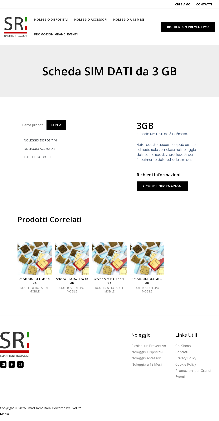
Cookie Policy (185, 364)
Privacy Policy (185, 358)
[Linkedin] (3, 364)
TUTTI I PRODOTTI (37, 157)
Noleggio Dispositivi (51, 19)
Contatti (204, 4)
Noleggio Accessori (90, 19)
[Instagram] (20, 364)
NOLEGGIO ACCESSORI (39, 149)
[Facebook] (12, 364)
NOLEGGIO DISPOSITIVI (40, 140)
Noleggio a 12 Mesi (128, 19)
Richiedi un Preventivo (148, 346)
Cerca (56, 125)
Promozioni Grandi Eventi (56, 34)
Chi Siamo (182, 4)
